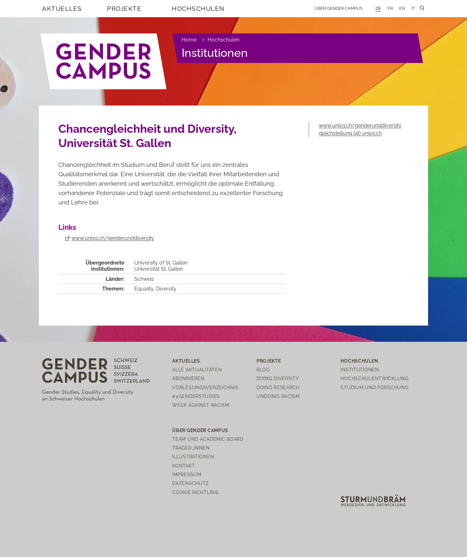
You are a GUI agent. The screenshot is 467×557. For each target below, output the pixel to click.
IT (413, 8)
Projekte (124, 8)
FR (390, 8)
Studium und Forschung (374, 387)
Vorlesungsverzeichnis (205, 387)
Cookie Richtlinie (195, 492)
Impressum (186, 474)
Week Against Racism (200, 405)
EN (402, 8)
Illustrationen (193, 456)
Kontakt (183, 465)
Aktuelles (62, 8)
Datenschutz (190, 483)
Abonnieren (188, 378)
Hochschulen (198, 8)
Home (189, 40)
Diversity (166, 289)
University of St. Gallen (160, 263)
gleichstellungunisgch (350, 133)
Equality (143, 289)
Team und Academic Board (208, 439)
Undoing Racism (278, 396)
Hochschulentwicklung (374, 378)
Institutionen (215, 52)
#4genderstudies (196, 396)
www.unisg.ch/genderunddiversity (112, 238)
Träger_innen (191, 448)
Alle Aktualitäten (197, 369)
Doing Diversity (278, 378)
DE (378, 8)
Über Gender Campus (339, 8)
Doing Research (278, 387)
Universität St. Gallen (158, 269)
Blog (263, 369)
